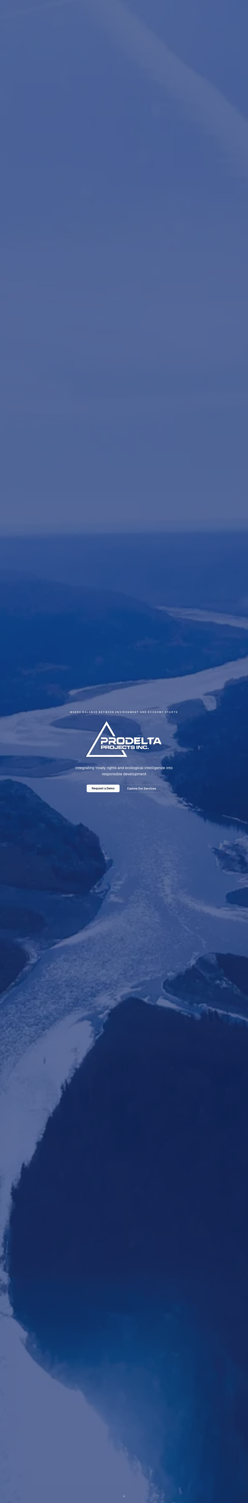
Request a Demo (103, 788)
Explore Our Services (141, 788)
